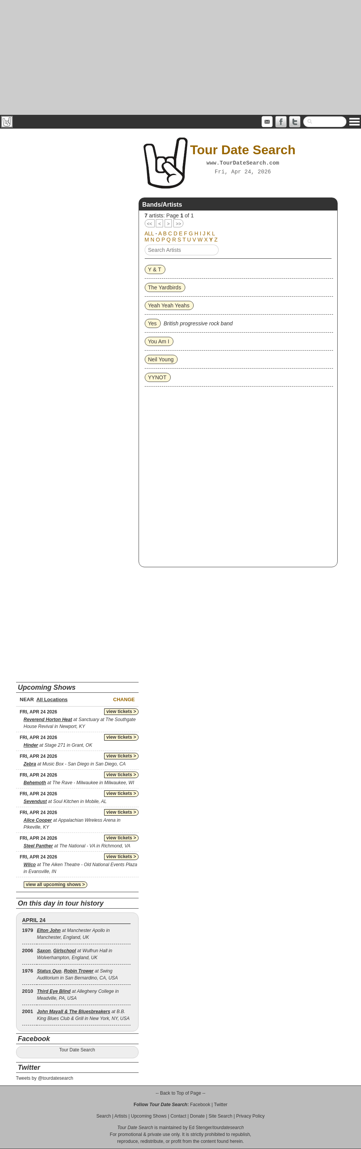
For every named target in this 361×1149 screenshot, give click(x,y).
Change (124, 699)
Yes (152, 323)
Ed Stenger (200, 1127)
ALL (149, 233)
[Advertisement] (180, 57)
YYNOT (157, 377)
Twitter (220, 1104)
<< (149, 224)
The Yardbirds (164, 287)
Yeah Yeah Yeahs (169, 305)
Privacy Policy (250, 1116)
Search (103, 1116)
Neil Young (161, 359)
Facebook (200, 1104)
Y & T (155, 269)
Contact (178, 1116)
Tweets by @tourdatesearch (45, 1078)
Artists (120, 1116)
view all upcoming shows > (55, 884)
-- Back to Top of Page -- (181, 1093)
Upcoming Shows (149, 1116)
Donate (197, 1116)
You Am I (159, 341)
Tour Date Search (77, 1050)
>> (178, 224)
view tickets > (121, 711)
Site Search (220, 1116)
